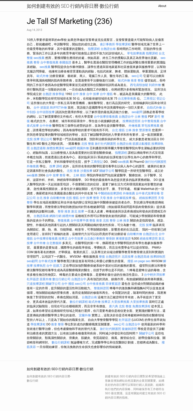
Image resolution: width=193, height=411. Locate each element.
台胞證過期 (38, 148)
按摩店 (62, 238)
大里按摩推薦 (120, 302)
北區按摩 (128, 256)
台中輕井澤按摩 (154, 274)
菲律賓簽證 (113, 283)
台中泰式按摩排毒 (148, 193)
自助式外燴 (154, 107)
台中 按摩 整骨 (56, 175)
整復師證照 (101, 288)
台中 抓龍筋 (41, 107)
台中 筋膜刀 (54, 265)
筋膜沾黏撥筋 (141, 143)
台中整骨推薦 (150, 121)
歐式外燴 (43, 76)
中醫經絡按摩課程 (110, 193)
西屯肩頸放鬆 (139, 85)
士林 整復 (141, 116)
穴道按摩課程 (36, 283)
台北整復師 (53, 243)
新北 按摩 (77, 211)
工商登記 (150, 98)
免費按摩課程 (141, 306)
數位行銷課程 (79, 302)
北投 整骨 (109, 220)
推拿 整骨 (57, 324)
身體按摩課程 (55, 148)
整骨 (37, 62)
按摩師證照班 (132, 121)
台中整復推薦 (49, 62)
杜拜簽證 (33, 279)
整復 (102, 256)
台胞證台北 (150, 234)
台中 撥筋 (106, 94)
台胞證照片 (113, 256)
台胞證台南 (108, 49)
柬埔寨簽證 (123, 238)
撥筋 (130, 261)
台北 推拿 (43, 198)
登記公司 (46, 139)
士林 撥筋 (79, 175)
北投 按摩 (33, 139)
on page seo (142, 261)
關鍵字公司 (106, 171)
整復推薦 (64, 220)
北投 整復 (87, 143)
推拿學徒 (58, 94)
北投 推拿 (73, 171)
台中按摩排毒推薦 (106, 116)
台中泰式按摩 (47, 261)
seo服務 (32, 175)
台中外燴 (46, 125)
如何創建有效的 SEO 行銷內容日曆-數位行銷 (73, 6)
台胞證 (47, 94)
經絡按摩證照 (148, 198)
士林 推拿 (132, 130)
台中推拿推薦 (96, 283)
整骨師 (110, 238)
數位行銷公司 (61, 279)
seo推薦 (39, 58)
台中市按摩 (75, 238)
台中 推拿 (79, 94)
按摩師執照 (157, 256)
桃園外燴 (83, 148)
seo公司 (137, 76)
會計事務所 (107, 44)
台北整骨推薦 (127, 98)
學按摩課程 (123, 44)
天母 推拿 (106, 198)
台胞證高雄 (41, 216)
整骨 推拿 (64, 211)
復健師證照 (129, 329)
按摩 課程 (55, 166)
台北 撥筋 (118, 130)
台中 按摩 (92, 94)
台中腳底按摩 (122, 198)
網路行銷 (55, 216)
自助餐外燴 (57, 198)
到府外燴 (155, 85)
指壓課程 (94, 49)
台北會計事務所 (94, 238)
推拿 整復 (137, 80)
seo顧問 (137, 112)
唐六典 (113, 306)
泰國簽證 (65, 62)
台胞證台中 (126, 116)
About (162, 6)
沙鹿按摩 (86, 171)
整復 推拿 (95, 220)
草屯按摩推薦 (136, 53)
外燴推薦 (135, 125)
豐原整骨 (145, 130)
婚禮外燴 (68, 216)
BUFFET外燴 (58, 107)
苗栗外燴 (46, 279)
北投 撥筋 (72, 198)
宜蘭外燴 (85, 315)
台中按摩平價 (79, 220)
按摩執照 (40, 265)
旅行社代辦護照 (105, 143)
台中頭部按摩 (46, 112)
